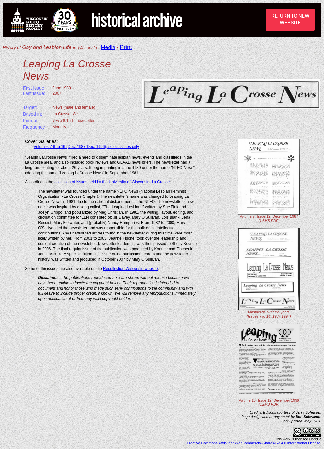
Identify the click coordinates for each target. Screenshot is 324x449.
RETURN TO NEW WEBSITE (290, 19)
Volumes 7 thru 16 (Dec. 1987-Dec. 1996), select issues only (86, 146)
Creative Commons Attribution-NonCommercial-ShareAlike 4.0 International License (253, 443)
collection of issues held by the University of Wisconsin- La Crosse (112, 182)
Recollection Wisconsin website (130, 268)
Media (108, 47)
